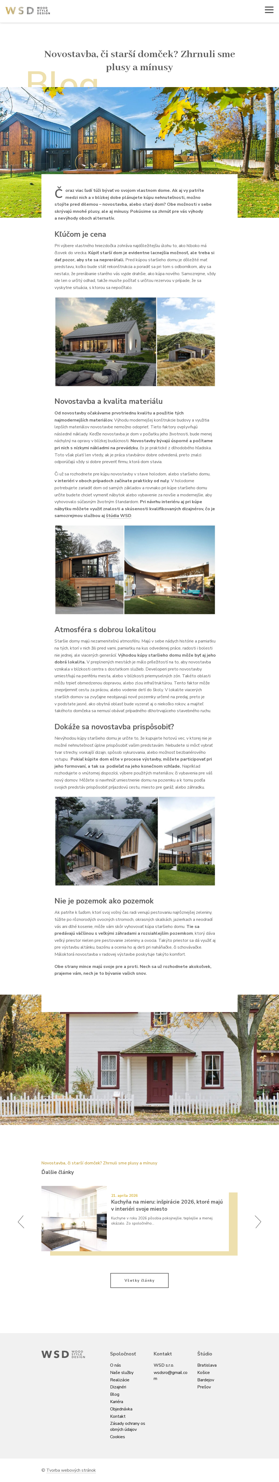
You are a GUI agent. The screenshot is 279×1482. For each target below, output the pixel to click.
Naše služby (122, 1373)
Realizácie (119, 1380)
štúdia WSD (118, 516)
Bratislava (207, 1365)
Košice (203, 1373)
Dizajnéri (118, 1387)
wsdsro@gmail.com (170, 1376)
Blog (114, 1394)
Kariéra (116, 1402)
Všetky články (140, 1280)
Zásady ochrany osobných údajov (127, 1426)
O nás (115, 1365)
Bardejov (205, 1380)
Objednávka (121, 1409)
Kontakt (118, 1416)
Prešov (204, 1387)
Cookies (117, 1437)
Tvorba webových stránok (71, 1470)
